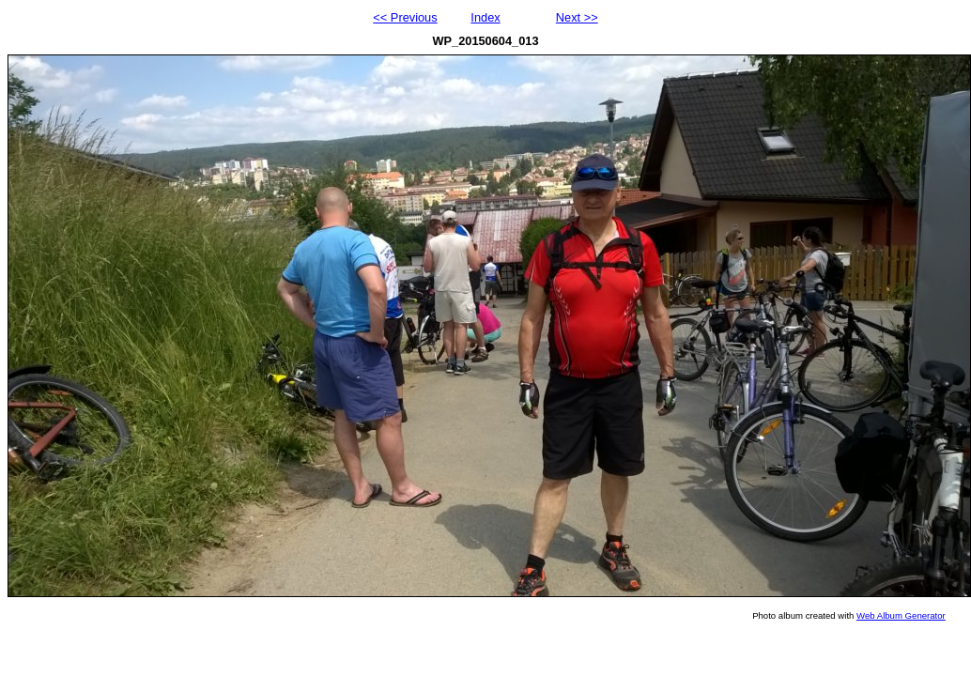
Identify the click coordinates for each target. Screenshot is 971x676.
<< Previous (405, 17)
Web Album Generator (901, 615)
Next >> (577, 17)
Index (485, 17)
